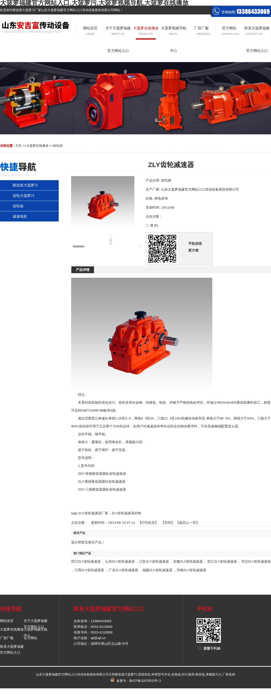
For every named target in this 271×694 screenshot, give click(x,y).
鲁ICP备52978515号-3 (145, 680)
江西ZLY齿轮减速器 (89, 570)
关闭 (167, 522)
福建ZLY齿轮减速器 (157, 570)
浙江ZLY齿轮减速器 (222, 561)
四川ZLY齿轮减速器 (86, 561)
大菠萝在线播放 (37, 145)
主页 (18, 145)
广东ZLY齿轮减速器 (123, 570)
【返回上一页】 (187, 522)
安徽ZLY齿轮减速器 (188, 561)
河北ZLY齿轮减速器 (256, 561)
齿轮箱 (58, 145)
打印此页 (148, 522)
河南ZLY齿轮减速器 (191, 570)
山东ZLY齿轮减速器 (120, 561)
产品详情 (82, 270)
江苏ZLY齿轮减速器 (154, 561)
